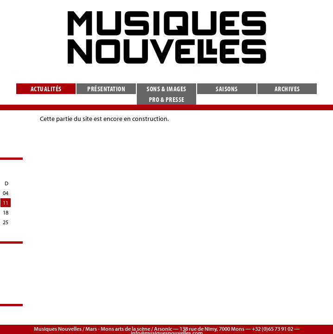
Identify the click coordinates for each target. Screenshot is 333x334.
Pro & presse (167, 99)
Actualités (46, 88)
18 (5, 212)
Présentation (106, 88)
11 (5, 202)
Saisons (227, 88)
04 (5, 192)
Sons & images (166, 88)
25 (5, 222)
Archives (287, 88)
